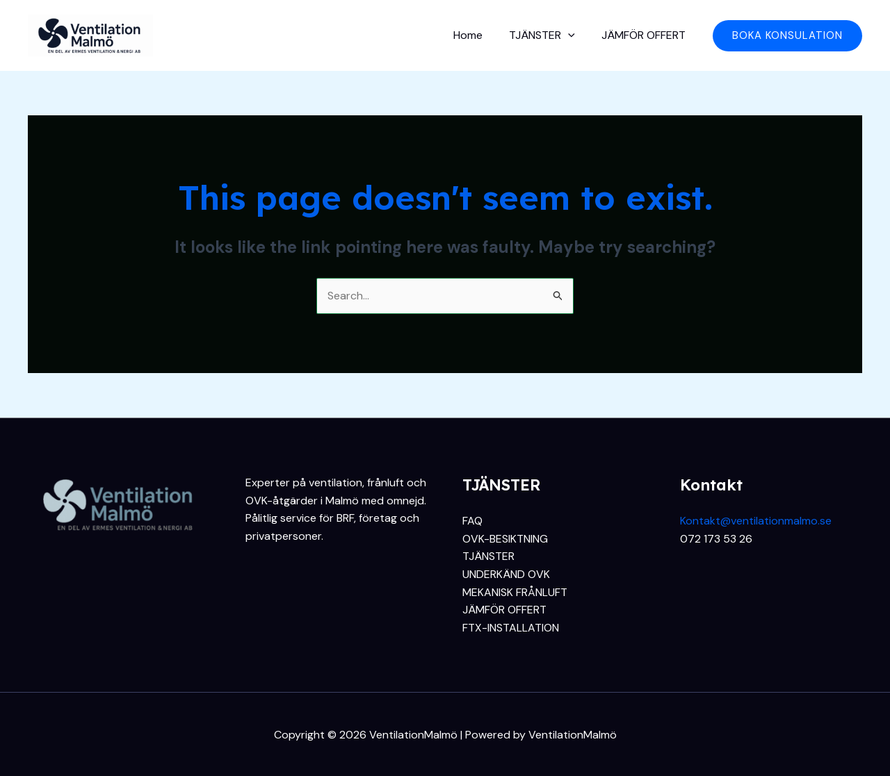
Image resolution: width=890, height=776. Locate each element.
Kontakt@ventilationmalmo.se (756, 520)
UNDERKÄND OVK (506, 574)
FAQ (472, 520)
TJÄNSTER (548, 35)
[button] (787, 35)
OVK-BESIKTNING (505, 538)
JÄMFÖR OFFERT (646, 35)
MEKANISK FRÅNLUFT (514, 592)
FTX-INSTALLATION (510, 627)
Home (478, 35)
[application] (574, 35)
